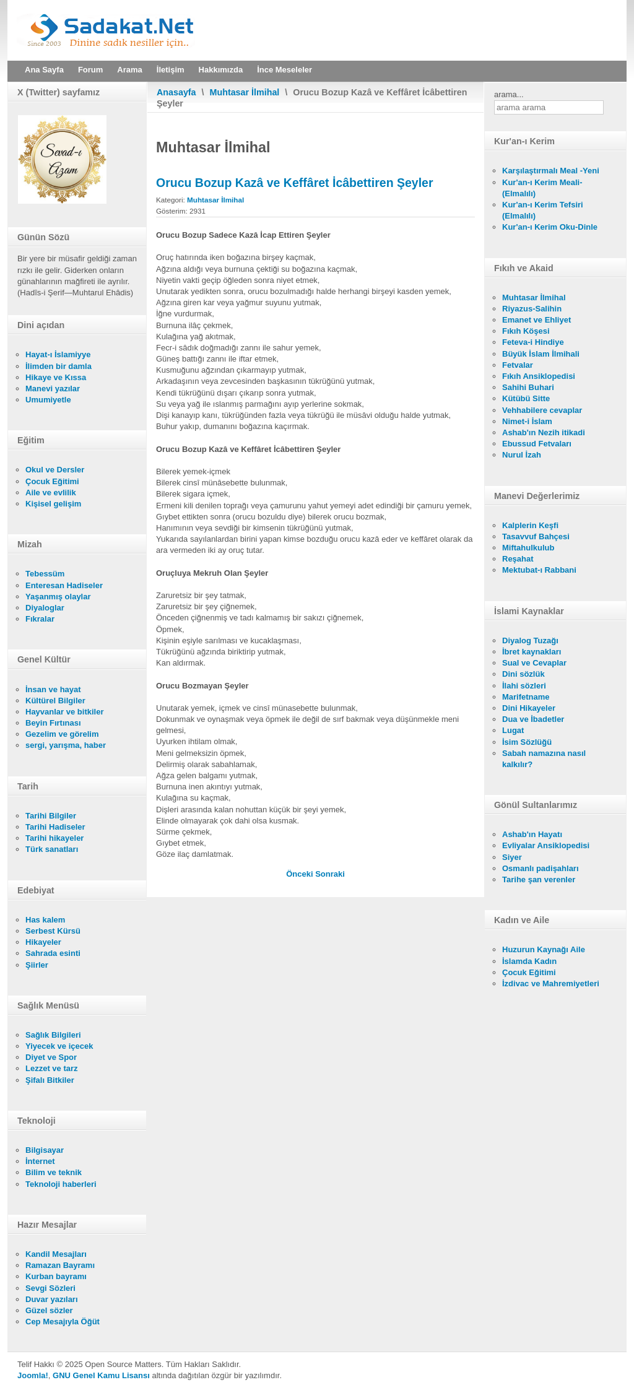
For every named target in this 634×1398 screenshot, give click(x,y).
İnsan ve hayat (53, 689)
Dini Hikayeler (528, 708)
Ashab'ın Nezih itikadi (543, 432)
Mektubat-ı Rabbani (539, 570)
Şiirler (36, 965)
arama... (509, 94)
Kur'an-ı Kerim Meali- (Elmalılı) (542, 188)
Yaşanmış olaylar (58, 596)
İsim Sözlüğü (527, 742)
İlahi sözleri (524, 685)
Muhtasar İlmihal (245, 92)
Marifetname (526, 696)
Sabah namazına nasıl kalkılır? (544, 759)
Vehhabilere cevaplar (542, 410)
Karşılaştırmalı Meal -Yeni (550, 170)
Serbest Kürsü (52, 931)
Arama (129, 69)
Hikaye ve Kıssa (55, 377)
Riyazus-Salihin (532, 308)
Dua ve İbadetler (533, 719)
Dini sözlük (523, 674)
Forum (90, 69)
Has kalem (45, 919)
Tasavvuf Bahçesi (536, 536)
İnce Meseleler (284, 69)
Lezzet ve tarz (51, 1068)
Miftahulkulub (528, 547)
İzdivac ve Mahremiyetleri (550, 983)
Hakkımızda (221, 69)
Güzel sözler (49, 1310)
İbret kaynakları (531, 651)
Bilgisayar (44, 1150)
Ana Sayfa (44, 69)
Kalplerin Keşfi (530, 525)
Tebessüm (44, 573)
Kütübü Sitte (526, 398)
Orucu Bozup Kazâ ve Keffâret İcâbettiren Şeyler (294, 182)
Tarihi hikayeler (54, 838)
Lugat (513, 730)
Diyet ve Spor (51, 1057)
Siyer (512, 857)
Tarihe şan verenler (538, 879)
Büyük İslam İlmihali (541, 353)
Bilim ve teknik (53, 1172)
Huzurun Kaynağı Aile (543, 949)
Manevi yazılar (52, 388)
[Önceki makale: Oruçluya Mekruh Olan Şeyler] (300, 874)
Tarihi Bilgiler (50, 815)
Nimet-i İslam (527, 421)
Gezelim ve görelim (62, 734)
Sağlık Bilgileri (53, 1035)
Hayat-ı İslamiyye (58, 354)
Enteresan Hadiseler (64, 585)
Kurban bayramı (56, 1276)
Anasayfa (176, 92)
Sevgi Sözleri (50, 1288)
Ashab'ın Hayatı (532, 834)
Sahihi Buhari (528, 387)
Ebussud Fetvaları (536, 443)
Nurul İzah (521, 454)
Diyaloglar (44, 607)
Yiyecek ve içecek (59, 1046)
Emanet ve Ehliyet (536, 319)
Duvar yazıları (51, 1299)
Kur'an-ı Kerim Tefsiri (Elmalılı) (542, 210)
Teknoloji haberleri (61, 1184)
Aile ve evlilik (50, 492)
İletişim (171, 69)
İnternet (40, 1161)
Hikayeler (43, 942)
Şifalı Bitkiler (49, 1080)
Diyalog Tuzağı (530, 640)
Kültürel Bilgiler (55, 700)
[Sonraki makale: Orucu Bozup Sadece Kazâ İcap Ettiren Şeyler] (330, 874)
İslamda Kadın (529, 961)
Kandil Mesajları (56, 1254)
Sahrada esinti (52, 953)
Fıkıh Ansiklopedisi (538, 376)
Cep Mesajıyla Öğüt (62, 1321)
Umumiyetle (48, 399)
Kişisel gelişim (53, 503)
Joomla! (32, 1375)
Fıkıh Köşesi (526, 331)
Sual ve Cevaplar (534, 662)
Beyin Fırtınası (53, 722)
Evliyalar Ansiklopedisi (545, 845)
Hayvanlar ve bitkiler (64, 711)
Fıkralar (39, 618)
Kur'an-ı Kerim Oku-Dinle (549, 227)
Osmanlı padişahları (540, 868)
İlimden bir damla (58, 366)
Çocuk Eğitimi (52, 481)
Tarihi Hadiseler (55, 826)
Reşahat (518, 558)
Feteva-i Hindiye (533, 342)
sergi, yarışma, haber (65, 745)
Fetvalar (517, 365)
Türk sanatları (51, 849)
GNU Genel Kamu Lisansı (101, 1375)
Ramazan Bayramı (60, 1265)
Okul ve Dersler (54, 469)
